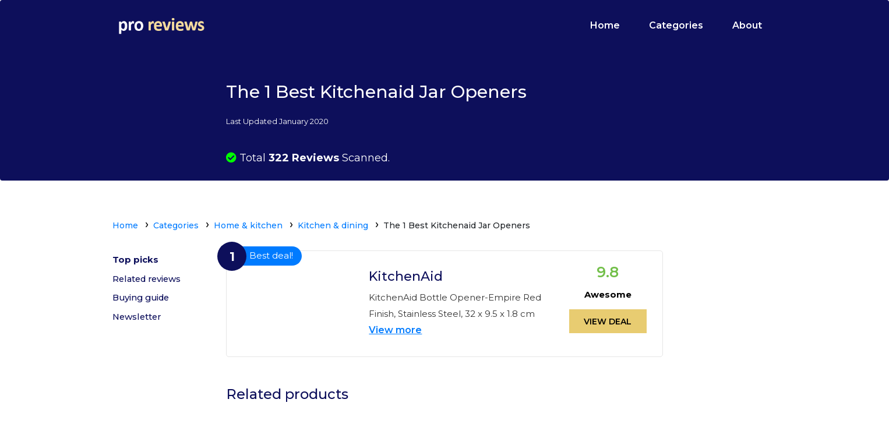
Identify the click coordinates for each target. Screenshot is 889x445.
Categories (676, 25)
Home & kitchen (248, 225)
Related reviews (148, 280)
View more (395, 328)
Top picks (135, 260)
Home (605, 25)
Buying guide (143, 300)
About (747, 25)
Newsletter (138, 320)
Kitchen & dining (333, 225)
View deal (608, 320)
